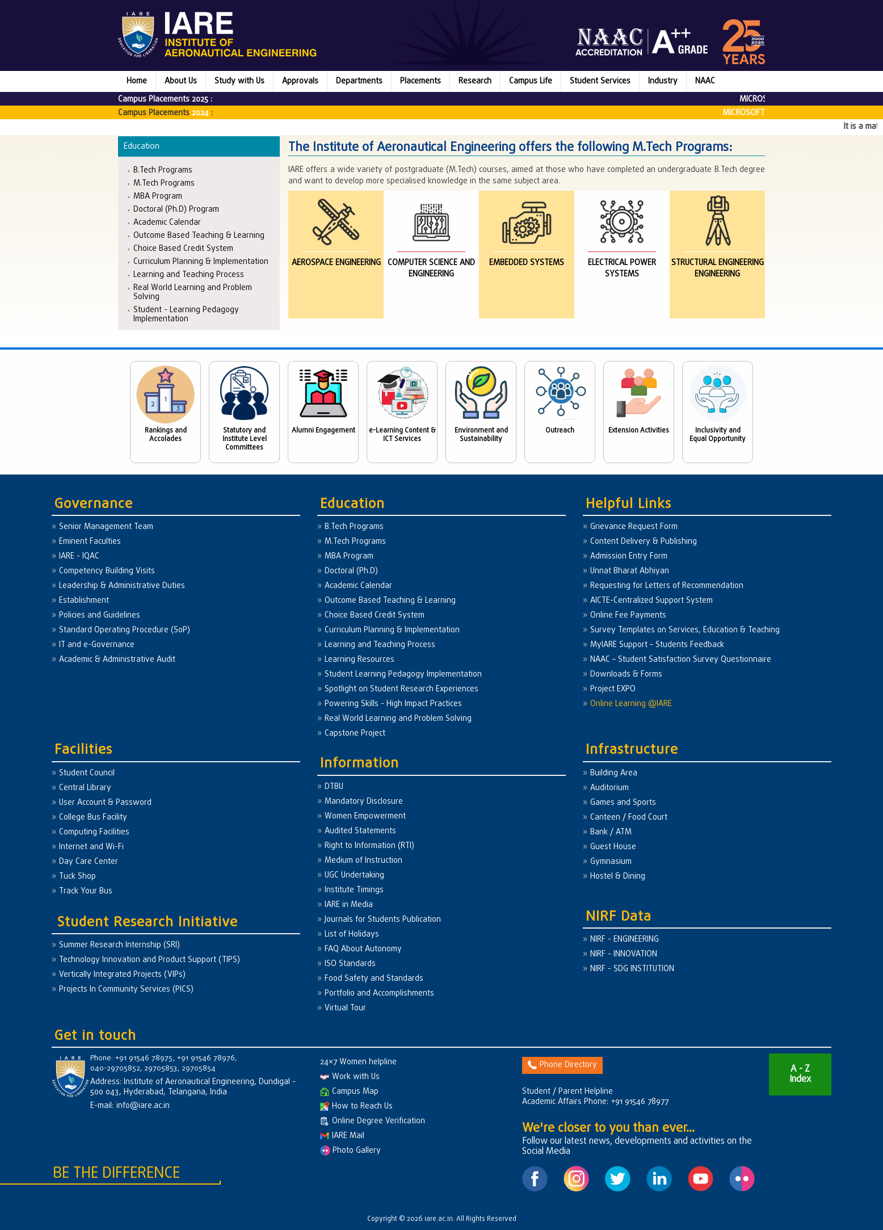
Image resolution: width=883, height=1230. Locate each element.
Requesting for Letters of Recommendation (666, 586)
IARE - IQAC (79, 556)
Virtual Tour (345, 1008)
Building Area (613, 773)
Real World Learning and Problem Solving (192, 292)
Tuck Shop (77, 877)
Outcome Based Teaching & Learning (198, 235)
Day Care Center (88, 862)
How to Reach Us (356, 1107)
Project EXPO (613, 689)
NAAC (705, 81)
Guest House (613, 847)
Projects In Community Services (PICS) (126, 990)
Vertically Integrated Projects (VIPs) (122, 975)
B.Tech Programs (162, 170)
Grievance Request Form (634, 527)
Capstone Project (355, 734)
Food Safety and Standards (374, 979)
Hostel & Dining (617, 877)
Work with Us (350, 1077)
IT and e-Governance (96, 645)
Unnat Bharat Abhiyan (629, 571)
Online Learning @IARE (631, 704)
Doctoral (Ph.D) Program (176, 209)
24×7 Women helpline (358, 1062)
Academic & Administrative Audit (117, 660)
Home (137, 81)
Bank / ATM (611, 832)
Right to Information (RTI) (369, 846)
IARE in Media (349, 905)
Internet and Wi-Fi (91, 847)
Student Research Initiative (147, 922)
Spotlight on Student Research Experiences (401, 689)
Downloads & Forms (626, 675)
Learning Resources (359, 660)
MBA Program (157, 196)
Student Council (87, 773)
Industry (663, 81)
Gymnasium (611, 862)
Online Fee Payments (628, 616)
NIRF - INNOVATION (623, 954)
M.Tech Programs (164, 183)
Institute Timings (354, 890)
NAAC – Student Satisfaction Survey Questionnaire (680, 660)
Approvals (300, 81)
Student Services (600, 81)
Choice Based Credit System (183, 248)
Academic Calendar (167, 222)
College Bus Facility (93, 818)
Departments (359, 81)
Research (475, 81)
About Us (181, 81)
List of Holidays (352, 935)
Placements (420, 81)
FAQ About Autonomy (363, 949)
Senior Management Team (106, 527)
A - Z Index (800, 1074)
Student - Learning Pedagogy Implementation (186, 314)
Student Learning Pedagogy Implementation (403, 675)
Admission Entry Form (628, 556)
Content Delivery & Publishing (643, 542)
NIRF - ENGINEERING (624, 940)
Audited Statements (360, 831)
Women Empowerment (365, 816)
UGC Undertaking (354, 875)
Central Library (85, 788)
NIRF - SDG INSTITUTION (632, 969)
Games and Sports (623, 803)
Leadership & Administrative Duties (122, 586)
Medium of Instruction (363, 861)
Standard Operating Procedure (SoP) (124, 630)
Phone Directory (562, 1065)
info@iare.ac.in (143, 1106)
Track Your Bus (85, 891)
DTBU (334, 787)
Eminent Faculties (90, 542)
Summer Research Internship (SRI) (119, 945)
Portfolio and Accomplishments (379, 994)
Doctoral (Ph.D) (351, 571)
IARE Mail (342, 1136)
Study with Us (239, 81)
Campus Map (349, 1092)
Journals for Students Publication (383, 920)
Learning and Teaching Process (188, 274)
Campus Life (530, 81)
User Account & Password (105, 803)
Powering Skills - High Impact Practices (393, 704)
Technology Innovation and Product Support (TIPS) (149, 960)
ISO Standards (350, 964)
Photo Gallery (350, 1151)
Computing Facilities (94, 832)
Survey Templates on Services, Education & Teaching (685, 630)
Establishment (84, 601)
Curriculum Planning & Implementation (200, 261)
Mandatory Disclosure (364, 802)
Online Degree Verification (372, 1121)
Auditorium (609, 788)
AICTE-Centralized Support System (651, 601)
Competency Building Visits (107, 571)
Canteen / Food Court (628, 818)
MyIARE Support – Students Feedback (657, 645)
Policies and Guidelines (99, 616)
